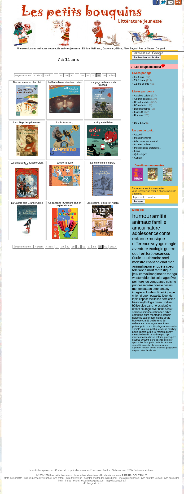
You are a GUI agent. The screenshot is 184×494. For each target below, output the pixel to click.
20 (66, 75)
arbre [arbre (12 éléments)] (168, 312)
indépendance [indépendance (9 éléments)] (140, 337)
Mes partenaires (142, 138)
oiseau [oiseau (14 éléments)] (159, 302)
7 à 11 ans (139, 80)
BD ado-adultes (142, 102)
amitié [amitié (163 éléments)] (159, 216)
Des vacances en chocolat (27, 82)
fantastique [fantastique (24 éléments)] (163, 270)
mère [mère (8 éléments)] (152, 339)
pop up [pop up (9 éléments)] (165, 334)
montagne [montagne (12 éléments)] (156, 314)
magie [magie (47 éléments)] (170, 243)
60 (104, 75)
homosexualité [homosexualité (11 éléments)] (140, 320)
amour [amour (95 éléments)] (139, 227)
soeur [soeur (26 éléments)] (170, 266)
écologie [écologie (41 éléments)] (156, 249)
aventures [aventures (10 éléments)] (163, 323)
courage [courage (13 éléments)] (146, 309)
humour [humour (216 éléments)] (141, 216)
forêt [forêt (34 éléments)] (150, 253)
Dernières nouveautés (149, 165)
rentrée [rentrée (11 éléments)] (161, 320)
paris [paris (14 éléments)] (150, 305)
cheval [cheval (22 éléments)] (144, 274)
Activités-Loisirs (142, 95)
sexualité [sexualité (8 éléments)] (136, 345)
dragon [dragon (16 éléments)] (144, 295)
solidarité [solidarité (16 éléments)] (160, 292)
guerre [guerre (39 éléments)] (169, 249)
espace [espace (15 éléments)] (144, 299)
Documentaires (142, 109)
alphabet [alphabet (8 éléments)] (136, 347)
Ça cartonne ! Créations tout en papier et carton (64, 204)
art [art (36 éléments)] (143, 253)
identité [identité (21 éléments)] (149, 278)
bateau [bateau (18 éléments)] (147, 288)
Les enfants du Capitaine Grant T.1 (27, 164)
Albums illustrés (142, 99)
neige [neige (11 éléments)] (135, 317)
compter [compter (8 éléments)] (168, 339)
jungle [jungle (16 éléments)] (171, 292)
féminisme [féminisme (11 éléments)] (157, 317)
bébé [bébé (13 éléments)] (161, 309)
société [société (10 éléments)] (136, 329)
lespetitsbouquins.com (41, 470)
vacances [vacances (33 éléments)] (162, 253)
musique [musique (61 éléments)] (157, 238)
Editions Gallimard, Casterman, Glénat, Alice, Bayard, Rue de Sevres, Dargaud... (124, 48)
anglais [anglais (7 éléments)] (135, 350)
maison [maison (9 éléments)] (161, 332)
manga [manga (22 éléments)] (172, 274)
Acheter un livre (142, 144)
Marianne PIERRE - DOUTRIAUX (129, 475)
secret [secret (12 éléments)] (168, 309)
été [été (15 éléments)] (159, 295)
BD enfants (140, 105)
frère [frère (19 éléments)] (149, 285)
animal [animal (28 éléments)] (137, 266)
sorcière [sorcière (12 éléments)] (137, 312)
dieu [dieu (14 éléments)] (143, 305)
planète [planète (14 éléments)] (166, 305)
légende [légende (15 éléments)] (167, 295)
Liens (137, 151)
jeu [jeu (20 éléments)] (147, 281)
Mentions (93, 475)
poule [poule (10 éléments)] (135, 331)
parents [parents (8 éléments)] (146, 345)
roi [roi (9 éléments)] (154, 332)
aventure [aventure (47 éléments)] (140, 248)
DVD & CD (139, 122)
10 (61, 75)
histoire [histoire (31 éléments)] (155, 258)
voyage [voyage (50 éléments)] (158, 243)
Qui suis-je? (140, 154)
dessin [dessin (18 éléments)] (168, 285)
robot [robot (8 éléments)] (140, 342)
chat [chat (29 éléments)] (163, 262)
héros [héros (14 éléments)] (157, 305)
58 (93, 75)
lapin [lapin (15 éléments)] (135, 299)
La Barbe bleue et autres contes (65, 82)
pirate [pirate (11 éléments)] (167, 317)
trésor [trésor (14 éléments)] (136, 302)
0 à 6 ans (139, 77)
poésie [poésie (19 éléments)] (158, 285)
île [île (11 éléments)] (140, 317)
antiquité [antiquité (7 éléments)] (161, 348)
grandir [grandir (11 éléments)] (166, 314)
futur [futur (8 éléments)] (146, 342)
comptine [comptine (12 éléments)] (137, 314)
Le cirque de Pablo (102, 122)
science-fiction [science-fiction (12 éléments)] (151, 312)
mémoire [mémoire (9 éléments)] (137, 334)
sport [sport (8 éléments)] (134, 342)
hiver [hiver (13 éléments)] (154, 309)
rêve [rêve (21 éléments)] (172, 278)
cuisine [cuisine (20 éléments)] (171, 281)
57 (88, 75)
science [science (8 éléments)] (159, 339)
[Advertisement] (50, 411)
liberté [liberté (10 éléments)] (142, 331)
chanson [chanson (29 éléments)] (153, 262)
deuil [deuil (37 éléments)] (136, 253)
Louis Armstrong (64, 122)
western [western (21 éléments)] (138, 278)
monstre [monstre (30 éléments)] (138, 262)
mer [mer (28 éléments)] (171, 262)
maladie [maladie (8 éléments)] (159, 342)
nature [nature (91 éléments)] (153, 227)
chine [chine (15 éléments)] (171, 299)
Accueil (138, 134)
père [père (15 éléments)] (165, 299)
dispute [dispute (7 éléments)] (152, 350)
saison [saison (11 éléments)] (146, 317)
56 (82, 75)
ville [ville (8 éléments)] (152, 345)
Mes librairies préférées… (147, 148)
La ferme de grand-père (102, 162)
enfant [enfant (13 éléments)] (136, 309)
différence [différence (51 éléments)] (141, 243)
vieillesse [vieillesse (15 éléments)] (155, 299)
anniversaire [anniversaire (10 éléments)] (170, 326)
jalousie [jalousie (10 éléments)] (145, 329)
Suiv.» (111, 75)
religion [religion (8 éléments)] (145, 347)
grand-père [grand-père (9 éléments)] (170, 337)
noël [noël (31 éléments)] (165, 258)
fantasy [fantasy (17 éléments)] (164, 288)
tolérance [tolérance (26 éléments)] (139, 270)
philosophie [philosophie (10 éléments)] (138, 326)
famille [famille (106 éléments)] (159, 222)
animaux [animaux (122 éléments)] (141, 222)
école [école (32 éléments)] (136, 258)
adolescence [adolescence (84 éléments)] (145, 233)
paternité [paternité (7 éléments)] (144, 350)
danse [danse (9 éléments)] (151, 337)
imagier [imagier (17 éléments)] (137, 292)
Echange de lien (92, 483)
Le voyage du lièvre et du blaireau (102, 83)
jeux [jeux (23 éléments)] (135, 274)
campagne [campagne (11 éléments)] (151, 323)
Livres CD (139, 112)
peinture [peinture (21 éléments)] (138, 281)
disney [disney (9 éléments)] (169, 332)
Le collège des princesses (26, 122)
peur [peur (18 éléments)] (156, 288)
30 (71, 75)
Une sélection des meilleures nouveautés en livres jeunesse (48, 48)
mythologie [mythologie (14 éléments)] (147, 302)
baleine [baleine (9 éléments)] (159, 337)
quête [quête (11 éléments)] (153, 320)
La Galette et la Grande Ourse (27, 203)
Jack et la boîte (65, 162)
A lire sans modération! (146, 141)
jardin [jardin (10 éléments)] (150, 331)
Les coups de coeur (147, 67)
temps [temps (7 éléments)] (153, 348)
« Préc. (48, 75)
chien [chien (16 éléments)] (135, 295)
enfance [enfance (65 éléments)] (140, 238)
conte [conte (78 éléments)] (165, 233)
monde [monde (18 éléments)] (137, 288)
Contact (138, 157)
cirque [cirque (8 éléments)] (165, 345)
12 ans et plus (141, 83)
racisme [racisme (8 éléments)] (168, 342)
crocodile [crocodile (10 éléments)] (151, 326)
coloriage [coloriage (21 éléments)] (162, 278)
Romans (138, 115)
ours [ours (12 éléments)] (146, 314)
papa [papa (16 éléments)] (153, 295)
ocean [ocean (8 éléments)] (158, 345)
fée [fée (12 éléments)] (162, 312)
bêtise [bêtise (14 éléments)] (136, 305)
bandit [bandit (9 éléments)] (145, 334)
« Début (38, 75)
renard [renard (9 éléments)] (153, 334)
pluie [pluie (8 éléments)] (151, 342)
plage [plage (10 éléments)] (160, 326)
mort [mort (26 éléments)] (150, 270)
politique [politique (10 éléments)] (155, 329)
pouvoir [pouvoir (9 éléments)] (145, 339)
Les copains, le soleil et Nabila (103, 203)
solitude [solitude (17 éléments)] (148, 292)
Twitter (106, 470)
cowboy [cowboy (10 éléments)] (172, 329)
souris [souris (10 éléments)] (163, 329)
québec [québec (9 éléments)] (136, 339)
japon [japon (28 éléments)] (147, 266)
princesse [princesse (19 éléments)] (139, 285)
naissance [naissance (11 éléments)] (138, 323)
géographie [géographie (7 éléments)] (171, 348)
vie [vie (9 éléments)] (159, 334)
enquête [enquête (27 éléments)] (159, 266)
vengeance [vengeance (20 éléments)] (158, 281)
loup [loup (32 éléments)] (145, 258)
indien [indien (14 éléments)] (168, 302)
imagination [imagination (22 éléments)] (157, 274)
